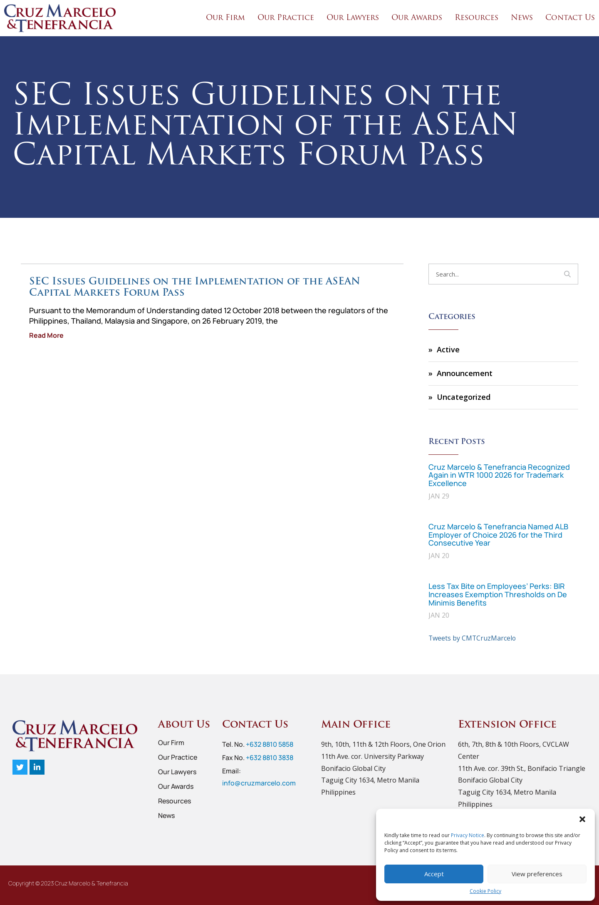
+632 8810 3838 (269, 757)
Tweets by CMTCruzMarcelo (472, 638)
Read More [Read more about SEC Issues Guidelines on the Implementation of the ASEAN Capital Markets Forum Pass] (46, 335)
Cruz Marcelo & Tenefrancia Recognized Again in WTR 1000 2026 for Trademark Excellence (499, 475)
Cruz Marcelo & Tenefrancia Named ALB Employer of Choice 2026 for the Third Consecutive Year (498, 534)
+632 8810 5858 (269, 744)
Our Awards (416, 18)
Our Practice (285, 18)
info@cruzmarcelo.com (259, 782)
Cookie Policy (485, 891)
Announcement (465, 373)
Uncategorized (463, 397)
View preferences (537, 874)
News (522, 18)
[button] (582, 819)
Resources (476, 18)
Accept (434, 874)
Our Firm (225, 18)
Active (448, 349)
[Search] (567, 274)
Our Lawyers (353, 18)
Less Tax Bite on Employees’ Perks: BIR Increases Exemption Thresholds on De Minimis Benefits (497, 594)
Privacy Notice (467, 835)
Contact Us (570, 18)
